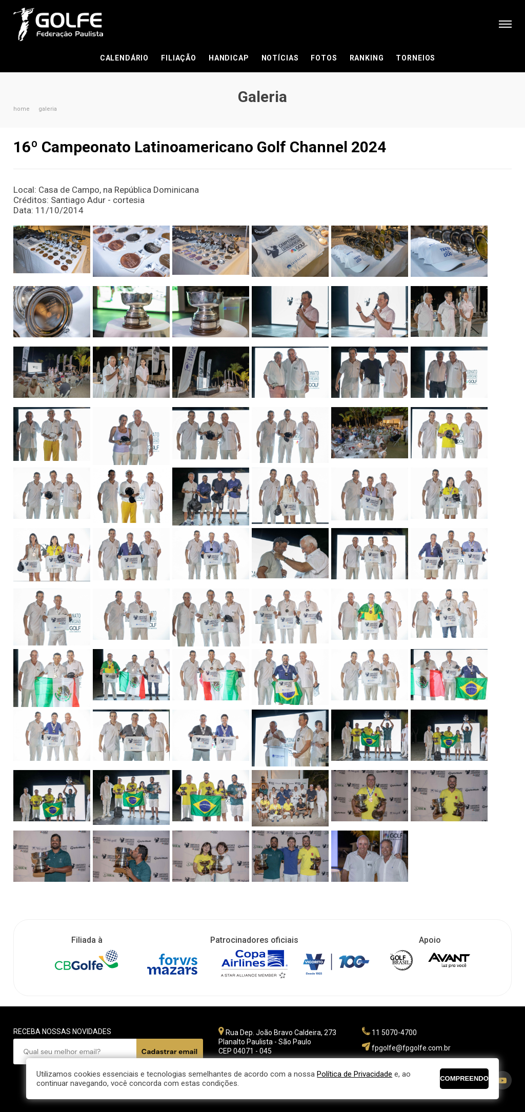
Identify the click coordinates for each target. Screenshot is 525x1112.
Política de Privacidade (354, 1074)
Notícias (280, 58)
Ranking (367, 58)
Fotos (324, 58)
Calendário (124, 58)
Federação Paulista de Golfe (68, 24)
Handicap (229, 58)
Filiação (178, 58)
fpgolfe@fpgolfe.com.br (411, 1048)
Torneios (415, 58)
